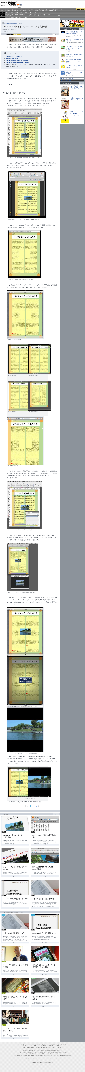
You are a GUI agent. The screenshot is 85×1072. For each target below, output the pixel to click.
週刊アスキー (25, 10)
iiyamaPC (16, 12)
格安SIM (8, 10)
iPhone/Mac (26, 9)
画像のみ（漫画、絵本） (12, 58)
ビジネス (11, 9)
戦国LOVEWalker (67, 1055)
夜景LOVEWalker (46, 1055)
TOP (18, 1044)
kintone (16, 15)
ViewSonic (44, 14)
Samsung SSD (25, 1050)
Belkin (49, 14)
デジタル (20, 9)
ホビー (36, 9)
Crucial (35, 14)
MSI (30, 12)
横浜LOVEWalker (31, 1055)
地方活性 (46, 10)
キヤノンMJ (12, 17)
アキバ (46, 9)
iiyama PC (40, 1045)
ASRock (30, 14)
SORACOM (38, 1050)
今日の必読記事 (28, 1053)
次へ (37, 806)
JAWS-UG (29, 1047)
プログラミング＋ (46, 1052)
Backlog (39, 15)
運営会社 (45, 1058)
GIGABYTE (21, 14)
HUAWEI (39, 14)
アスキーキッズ (3, 10)
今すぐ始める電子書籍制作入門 (11, 23)
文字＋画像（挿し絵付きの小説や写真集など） (18, 60)
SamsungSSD (25, 14)
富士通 (7, 12)
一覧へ (55, 814)
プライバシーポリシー (37, 1058)
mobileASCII (47, 1053)
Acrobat (11, 15)
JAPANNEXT (16, 17)
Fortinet (44, 15)
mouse (12, 12)
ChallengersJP (56, 10)
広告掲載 (57, 1058)
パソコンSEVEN (26, 12)
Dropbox (30, 15)
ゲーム (60, 9)
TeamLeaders (31, 10)
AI (5, 9)
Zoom (54, 15)
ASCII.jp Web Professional (66, 78)
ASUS (35, 12)
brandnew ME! (26, 17)
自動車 (32, 9)
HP (39, 12)
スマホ (50, 9)
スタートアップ (55, 9)
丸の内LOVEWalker (60, 1055)
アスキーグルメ (19, 10)
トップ (2, 9)
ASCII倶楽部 (80, 9)
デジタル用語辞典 (40, 1053)
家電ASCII (14, 10)
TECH (16, 9)
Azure (21, 15)
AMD (12, 14)
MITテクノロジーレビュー (54, 1053)
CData (35, 15)
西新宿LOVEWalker (38, 1055)
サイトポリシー (28, 1058)
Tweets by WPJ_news (65, 80)
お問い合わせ (51, 1058)
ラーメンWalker (17, 1055)
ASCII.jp (4, 2)
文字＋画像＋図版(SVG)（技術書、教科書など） (19, 62)
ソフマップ (21, 17)
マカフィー (7, 17)
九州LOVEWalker (53, 1055)
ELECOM (7, 14)
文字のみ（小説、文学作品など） (15, 56)
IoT (7, 9)
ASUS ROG (16, 14)
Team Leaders (40, 1052)
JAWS (7, 15)
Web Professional (12, 3)
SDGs (43, 10)
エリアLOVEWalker (23, 1055)
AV (43, 9)
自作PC (40, 9)
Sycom (21, 12)
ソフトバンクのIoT (58, 15)
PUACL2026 (51, 10)
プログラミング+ (38, 10)
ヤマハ (49, 15)
